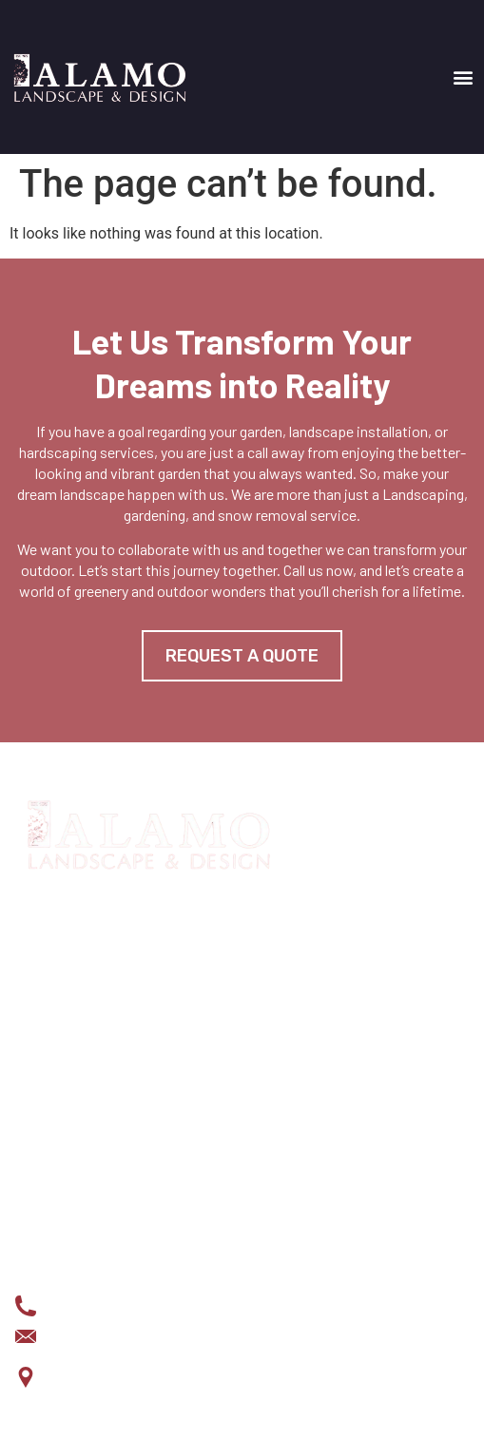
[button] (463, 76)
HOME (34, 1047)
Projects (50, 1108)
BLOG (32, 1169)
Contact (45, 1199)
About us (47, 1138)
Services (48, 1077)
